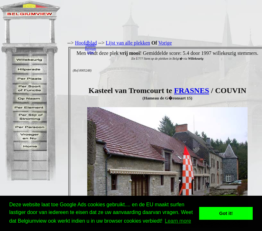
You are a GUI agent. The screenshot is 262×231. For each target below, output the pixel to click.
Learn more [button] (178, 221)
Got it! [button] (226, 213)
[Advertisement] (181, 48)
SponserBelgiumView (90, 48)
